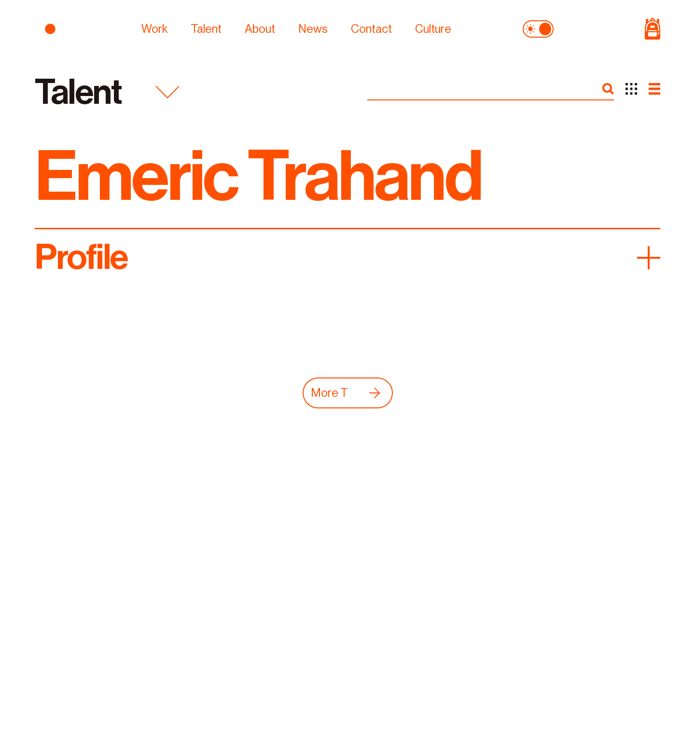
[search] (608, 89)
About (260, 28)
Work (154, 28)
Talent (206, 28)
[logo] (81, 28)
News (313, 28)
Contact (371, 28)
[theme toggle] (538, 28)
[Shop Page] (614, 28)
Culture (433, 28)
